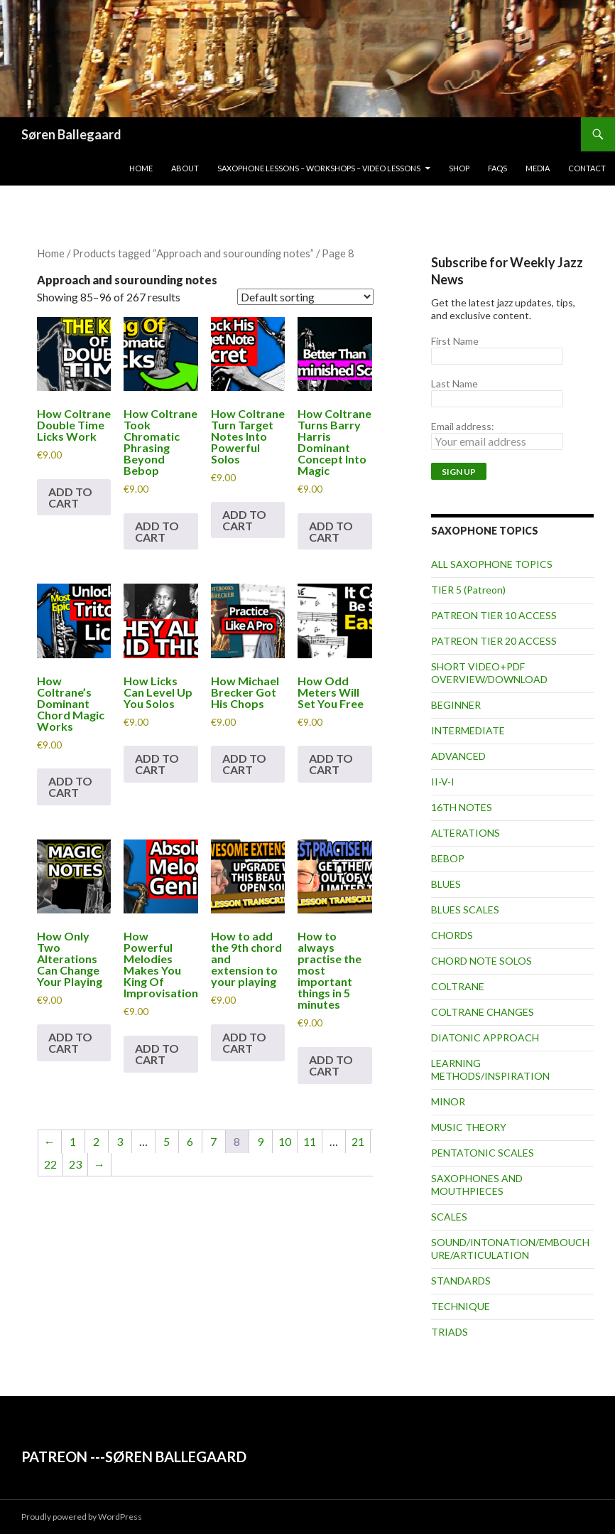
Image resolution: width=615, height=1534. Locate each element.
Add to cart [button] (70, 497)
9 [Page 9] (260, 1141)
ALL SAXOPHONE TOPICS (492, 564)
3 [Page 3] (119, 1141)
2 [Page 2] (96, 1141)
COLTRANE (457, 986)
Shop (459, 168)
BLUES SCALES (465, 909)
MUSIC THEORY (468, 1127)
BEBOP (447, 858)
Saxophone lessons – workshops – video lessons (318, 168)
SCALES (449, 1217)
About (185, 168)
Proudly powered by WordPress (81, 1516)
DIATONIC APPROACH (485, 1037)
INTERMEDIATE (468, 730)
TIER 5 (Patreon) (468, 590)
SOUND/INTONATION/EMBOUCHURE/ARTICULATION (510, 1248)
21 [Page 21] (358, 1141)
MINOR (448, 1101)
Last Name (454, 383)
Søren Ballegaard (71, 134)
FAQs (497, 168)
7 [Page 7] (213, 1141)
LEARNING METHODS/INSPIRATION (490, 1069)
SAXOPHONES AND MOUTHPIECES (477, 1184)
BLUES (446, 884)
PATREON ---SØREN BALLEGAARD (133, 1456)
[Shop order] (305, 297)
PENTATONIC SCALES (482, 1153)
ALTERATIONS (465, 833)
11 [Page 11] (309, 1141)
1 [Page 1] (73, 1141)
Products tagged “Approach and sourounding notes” (193, 253)
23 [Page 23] (75, 1164)
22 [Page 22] (50, 1164)
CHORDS (452, 935)
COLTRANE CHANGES (482, 1012)
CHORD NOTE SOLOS (481, 961)
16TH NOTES (461, 807)
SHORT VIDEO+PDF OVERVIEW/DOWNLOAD (489, 672)
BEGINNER (456, 705)
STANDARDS (461, 1281)
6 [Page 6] (190, 1141)
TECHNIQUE (460, 1306)
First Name (455, 341)
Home (141, 168)
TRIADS (449, 1332)
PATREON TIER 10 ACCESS (494, 615)
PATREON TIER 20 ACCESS (494, 641)
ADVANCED (458, 756)
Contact (587, 168)
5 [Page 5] (166, 1141)
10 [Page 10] (284, 1141)
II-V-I (443, 782)
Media (538, 168)
